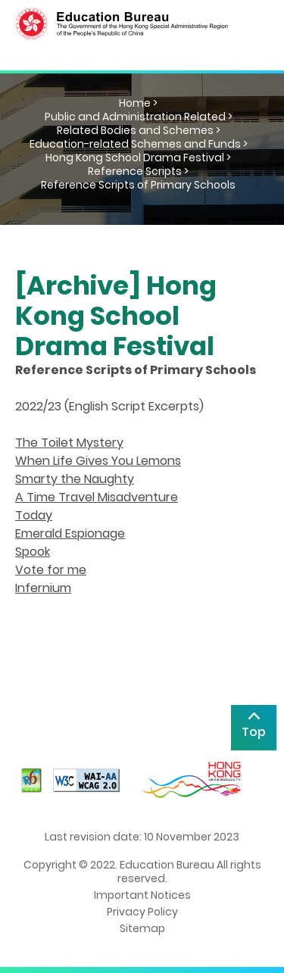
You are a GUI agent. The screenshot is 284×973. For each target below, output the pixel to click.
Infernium (43, 588)
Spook (32, 551)
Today (33, 515)
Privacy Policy (142, 911)
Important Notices (142, 895)
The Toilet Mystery (69, 442)
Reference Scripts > (138, 171)
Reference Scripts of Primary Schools (138, 185)
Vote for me (50, 569)
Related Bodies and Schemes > (138, 130)
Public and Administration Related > (139, 116)
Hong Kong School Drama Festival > (138, 157)
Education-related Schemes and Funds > (139, 144)
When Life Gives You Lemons (98, 460)
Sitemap (142, 928)
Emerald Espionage (70, 533)
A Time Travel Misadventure (96, 497)
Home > (138, 103)
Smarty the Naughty (74, 479)
